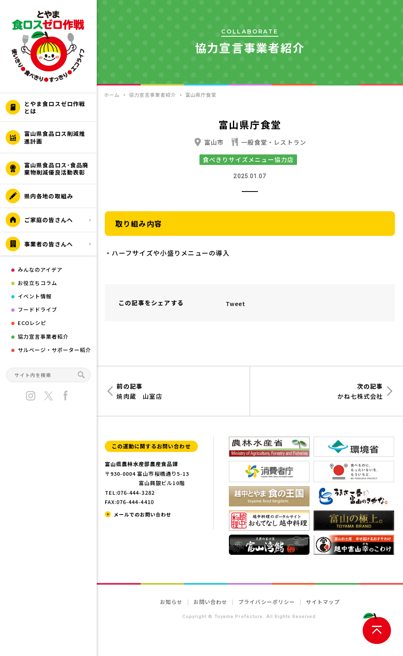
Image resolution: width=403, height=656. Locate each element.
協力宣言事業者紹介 (43, 336)
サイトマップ (323, 602)
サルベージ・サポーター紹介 (54, 350)
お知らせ (171, 602)
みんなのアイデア (40, 269)
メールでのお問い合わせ (142, 514)
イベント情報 (35, 296)
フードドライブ (37, 309)
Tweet (236, 304)
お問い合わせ (210, 602)
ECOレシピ (32, 323)
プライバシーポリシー (266, 602)
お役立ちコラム (37, 283)
